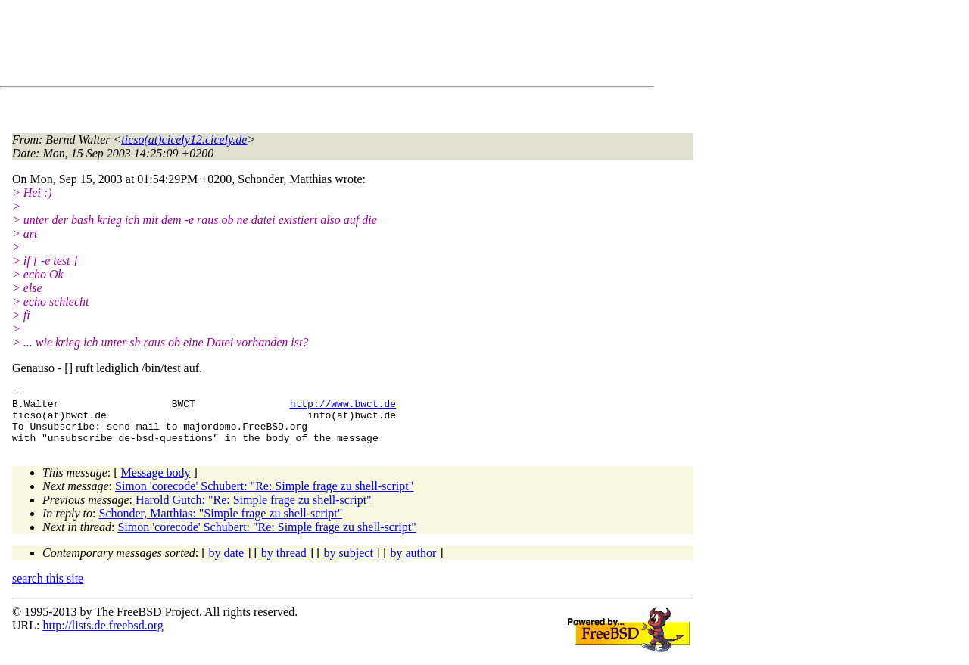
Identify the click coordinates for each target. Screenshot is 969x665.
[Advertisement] (287, 46)
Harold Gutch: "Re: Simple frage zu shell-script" (254, 511)
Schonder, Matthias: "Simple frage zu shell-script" (221, 524)
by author (413, 564)
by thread (284, 564)
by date (227, 564)
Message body (156, 483)
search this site (47, 589)
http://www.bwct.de (343, 408)
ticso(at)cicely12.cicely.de (184, 139)
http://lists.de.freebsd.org (102, 636)
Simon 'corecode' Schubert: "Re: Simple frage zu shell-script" (264, 497)
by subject (348, 564)
